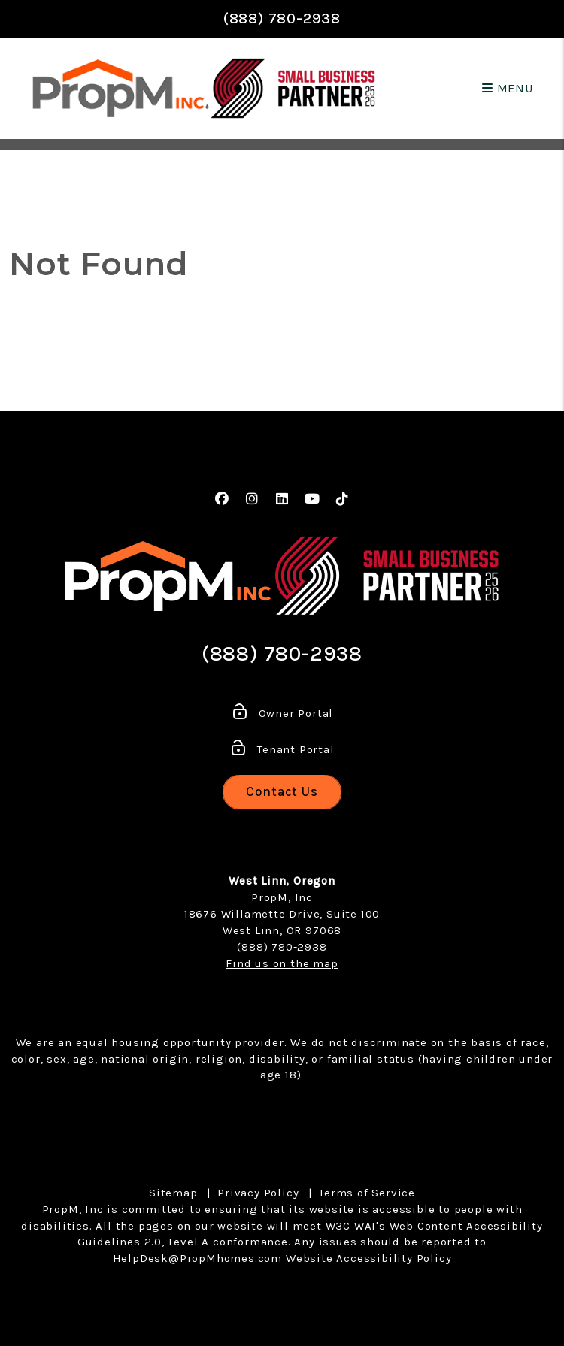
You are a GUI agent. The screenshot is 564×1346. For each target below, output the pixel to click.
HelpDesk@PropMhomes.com (197, 1258)
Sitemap (173, 1192)
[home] (121, 88)
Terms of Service (367, 1192)
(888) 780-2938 (282, 18)
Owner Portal (282, 713)
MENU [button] (507, 88)
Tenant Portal (281, 749)
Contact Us (282, 791)
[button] (222, 499)
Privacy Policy (258, 1192)
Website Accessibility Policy (368, 1258)
